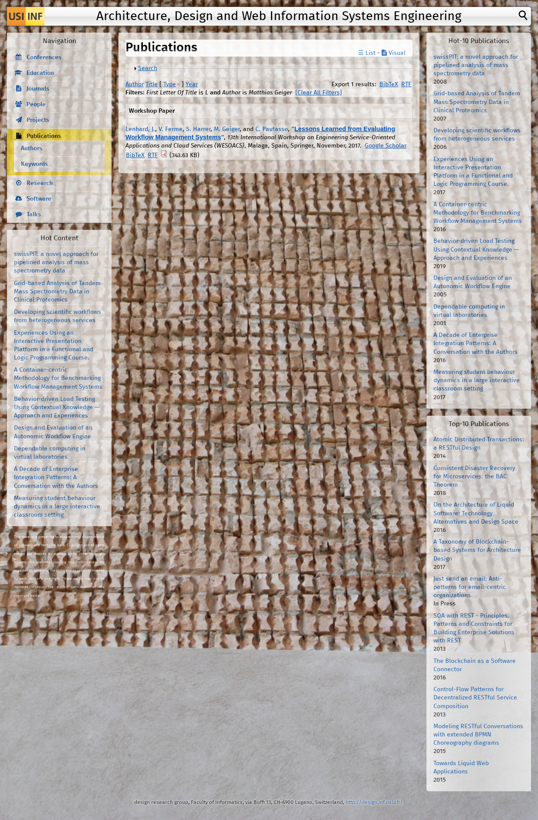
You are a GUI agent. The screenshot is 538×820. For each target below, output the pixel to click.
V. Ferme (171, 129)
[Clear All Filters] (318, 93)
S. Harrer (198, 129)
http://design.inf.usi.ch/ (374, 802)
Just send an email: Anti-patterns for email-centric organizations (469, 587)
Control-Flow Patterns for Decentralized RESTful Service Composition (475, 697)
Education (40, 73)
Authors (31, 148)
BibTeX (388, 84)
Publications (44, 136)
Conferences (44, 57)
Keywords (34, 164)
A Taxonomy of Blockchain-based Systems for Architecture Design (477, 550)
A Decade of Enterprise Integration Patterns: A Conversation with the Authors (56, 477)
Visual (394, 53)
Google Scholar (385, 146)
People (36, 104)
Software (39, 199)
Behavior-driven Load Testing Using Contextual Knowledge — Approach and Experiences (56, 407)
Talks (34, 215)
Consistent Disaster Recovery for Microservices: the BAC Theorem (474, 476)
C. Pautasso (271, 129)
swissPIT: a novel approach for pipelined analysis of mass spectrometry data (56, 262)
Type (169, 84)
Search (147, 68)
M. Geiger (227, 129)
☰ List (367, 53)
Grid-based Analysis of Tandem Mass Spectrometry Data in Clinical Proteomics (57, 291)
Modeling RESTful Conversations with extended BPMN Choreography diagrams (478, 734)
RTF (406, 84)
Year (192, 84)
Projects (38, 120)
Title (151, 84)
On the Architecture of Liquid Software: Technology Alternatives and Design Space (475, 513)
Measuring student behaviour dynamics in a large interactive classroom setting (57, 506)
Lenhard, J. (140, 129)
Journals (38, 89)
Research (40, 183)
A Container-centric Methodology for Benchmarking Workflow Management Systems (58, 378)
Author (134, 84)
